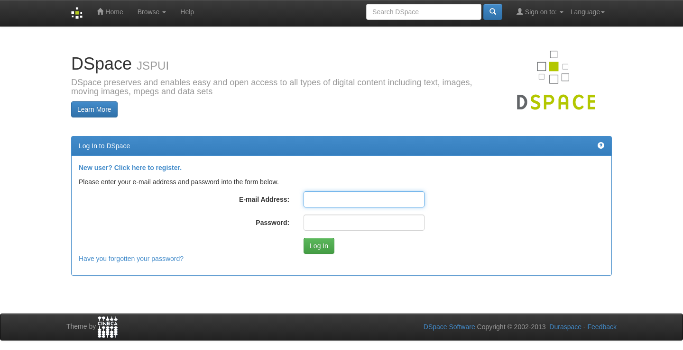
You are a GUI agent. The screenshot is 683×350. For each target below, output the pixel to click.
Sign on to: (540, 12)
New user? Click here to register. (130, 167)
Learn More (94, 109)
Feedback (602, 327)
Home (110, 12)
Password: (272, 222)
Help (187, 12)
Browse (152, 12)
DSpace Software (449, 327)
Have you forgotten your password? (131, 258)
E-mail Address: (264, 199)
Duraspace (565, 327)
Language (588, 12)
